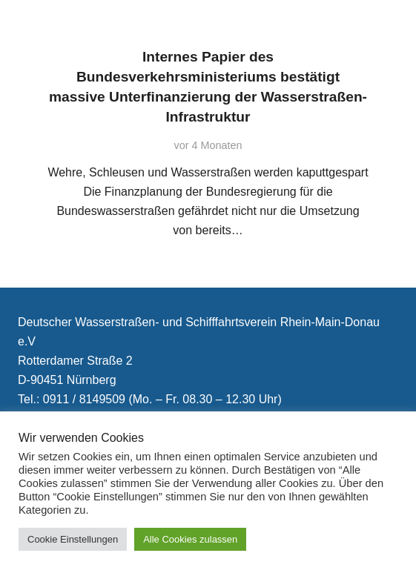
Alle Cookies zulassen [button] (190, 539)
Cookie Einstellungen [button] (72, 539)
